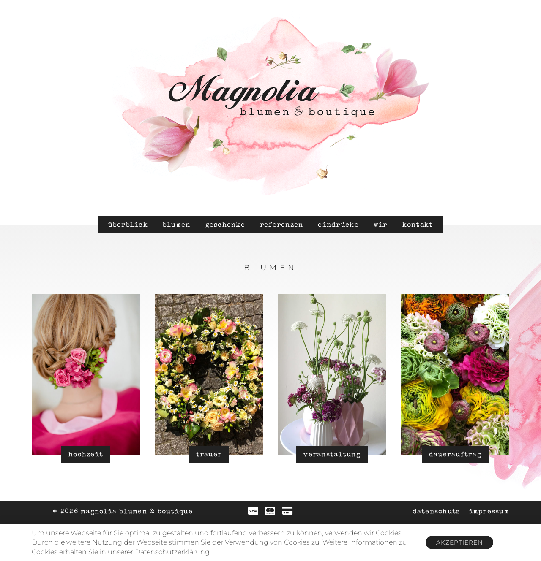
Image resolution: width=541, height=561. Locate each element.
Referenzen (281, 225)
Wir (381, 225)
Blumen (177, 225)
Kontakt (417, 225)
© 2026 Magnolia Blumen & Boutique (123, 512)
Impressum (489, 512)
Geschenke (225, 225)
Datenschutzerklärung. (173, 552)
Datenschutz (436, 512)
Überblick (128, 225)
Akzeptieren (459, 542)
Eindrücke (338, 225)
